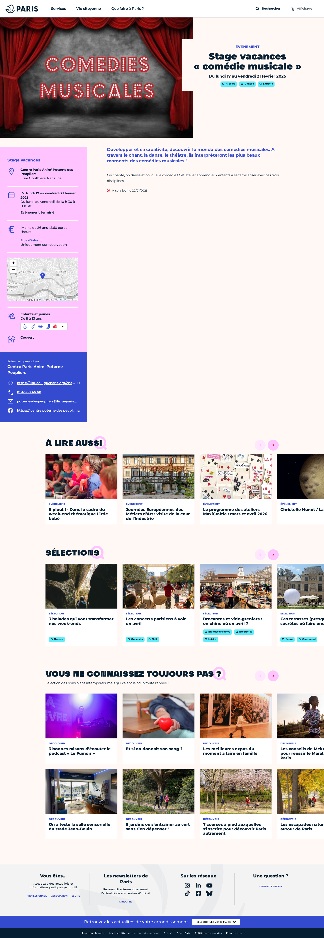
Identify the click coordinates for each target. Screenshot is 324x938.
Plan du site (234, 933)
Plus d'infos (29, 240)
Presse (168, 933)
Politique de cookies (208, 933)
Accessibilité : (134, 933)
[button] (42, 275)
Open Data (184, 933)
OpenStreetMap (62, 300)
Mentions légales (93, 933)
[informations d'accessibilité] (44, 326)
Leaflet (42, 300)
